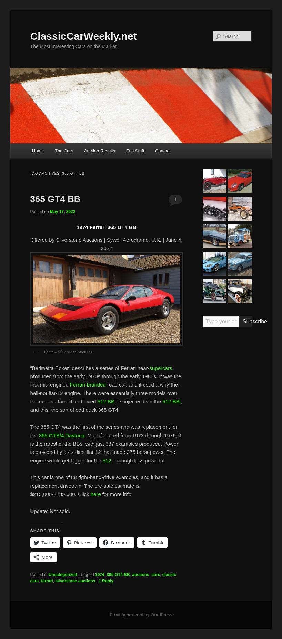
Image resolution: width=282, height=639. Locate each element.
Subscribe (247, 321)
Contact (163, 150)
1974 (99, 574)
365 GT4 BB (55, 199)
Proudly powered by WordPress (141, 614)
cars (155, 574)
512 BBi (171, 401)
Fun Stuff (135, 150)
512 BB (106, 401)
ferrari (47, 581)
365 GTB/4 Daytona (62, 435)
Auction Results (99, 150)
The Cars (64, 150)
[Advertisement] (227, 440)
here (96, 494)
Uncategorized (63, 574)
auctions (140, 574)
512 (107, 461)
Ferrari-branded (88, 385)
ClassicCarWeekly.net (83, 36)
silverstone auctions (75, 581)
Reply (106, 581)
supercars (161, 368)
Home (38, 150)
